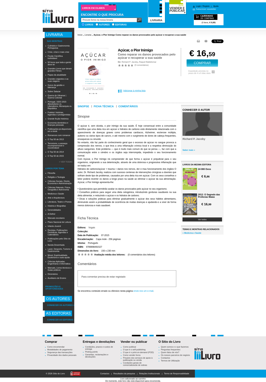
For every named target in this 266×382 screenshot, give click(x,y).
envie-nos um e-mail (143, 291)
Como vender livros (132, 355)
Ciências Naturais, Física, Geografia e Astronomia (59, 188)
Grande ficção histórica (58, 119)
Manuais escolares (56, 218)
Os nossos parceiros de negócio (175, 355)
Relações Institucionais (149, 373)
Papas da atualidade (57, 75)
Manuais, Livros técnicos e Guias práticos (60, 269)
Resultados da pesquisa (124, 373)
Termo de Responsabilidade (176, 373)
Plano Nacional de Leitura (59, 222)
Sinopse (83, 106)
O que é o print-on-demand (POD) (138, 352)
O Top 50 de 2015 (56, 156)
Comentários (128, 106)
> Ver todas (65, 162)
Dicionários (53, 274)
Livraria (88, 35)
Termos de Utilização (170, 361)
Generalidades (54, 210)
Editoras (121, 24)
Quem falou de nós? (170, 352)
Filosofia (51, 173)
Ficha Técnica (88, 218)
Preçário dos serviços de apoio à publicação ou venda (138, 359)
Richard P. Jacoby (130, 62)
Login (198, 6)
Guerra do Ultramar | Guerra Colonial (57, 96)
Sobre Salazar (54, 91)
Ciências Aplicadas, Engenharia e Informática (59, 262)
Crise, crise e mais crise (58, 52)
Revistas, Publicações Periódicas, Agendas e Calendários (58, 232)
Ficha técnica (104, 106)
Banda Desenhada (56, 245)
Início (80, 35)
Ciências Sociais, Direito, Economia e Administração (60, 182)
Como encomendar (56, 347)
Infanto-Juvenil (54, 226)
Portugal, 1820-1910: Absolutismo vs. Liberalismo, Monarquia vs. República (60, 105)
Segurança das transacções (59, 352)
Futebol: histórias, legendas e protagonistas (59, 113)
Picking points (91, 352)
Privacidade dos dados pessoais (61, 355)
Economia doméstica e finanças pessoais (58, 124)
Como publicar (129, 347)
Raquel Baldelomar (147, 62)
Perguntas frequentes (170, 349)
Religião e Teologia (56, 177)
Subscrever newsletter (206, 9)
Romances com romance (59, 135)
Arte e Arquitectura (56, 198)
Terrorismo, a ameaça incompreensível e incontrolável (57, 145)
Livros (89, 24)
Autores (104, 24)
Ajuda (215, 6)
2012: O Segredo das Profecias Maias (209, 195)
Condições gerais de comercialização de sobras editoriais (135, 365)
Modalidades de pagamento (59, 349)
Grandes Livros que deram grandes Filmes (60, 69)
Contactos (165, 358)
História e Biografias (57, 206)
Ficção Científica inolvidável (55, 57)
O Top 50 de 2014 (56, 152)
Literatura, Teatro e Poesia (59, 202)
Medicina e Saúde (56, 194)
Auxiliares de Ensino (57, 278)
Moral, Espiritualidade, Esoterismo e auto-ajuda (59, 256)
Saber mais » (189, 150)
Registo (206, 6)
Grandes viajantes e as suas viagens (58, 80)
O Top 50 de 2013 (56, 139)
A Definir (51, 214)
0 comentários (141, 65)
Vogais (91, 227)
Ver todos (202, 219)
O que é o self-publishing (134, 349)
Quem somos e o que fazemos (175, 347)
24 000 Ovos (204, 169)
